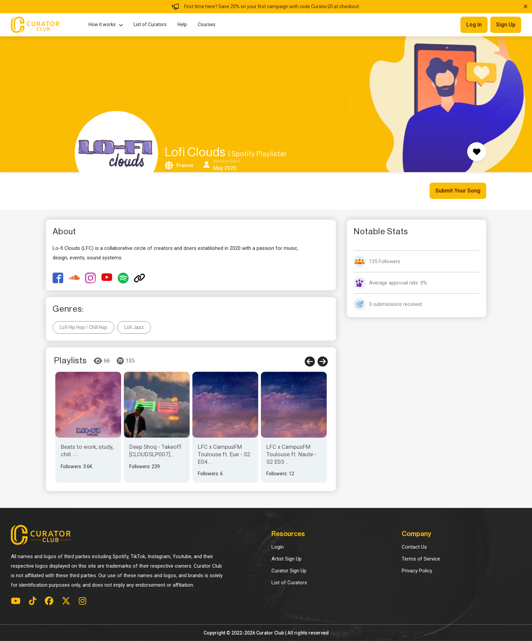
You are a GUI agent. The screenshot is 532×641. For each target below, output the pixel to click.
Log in (474, 24)
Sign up (505, 24)
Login (277, 547)
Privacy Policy (417, 571)
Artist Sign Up (286, 559)
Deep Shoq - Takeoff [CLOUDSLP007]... (155, 450)
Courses (206, 24)
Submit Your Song (457, 190)
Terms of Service (421, 559)
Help (182, 24)
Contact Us (414, 547)
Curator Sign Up (288, 571)
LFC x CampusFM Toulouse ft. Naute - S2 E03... (291, 454)
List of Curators (150, 24)
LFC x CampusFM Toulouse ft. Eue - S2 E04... (224, 454)
